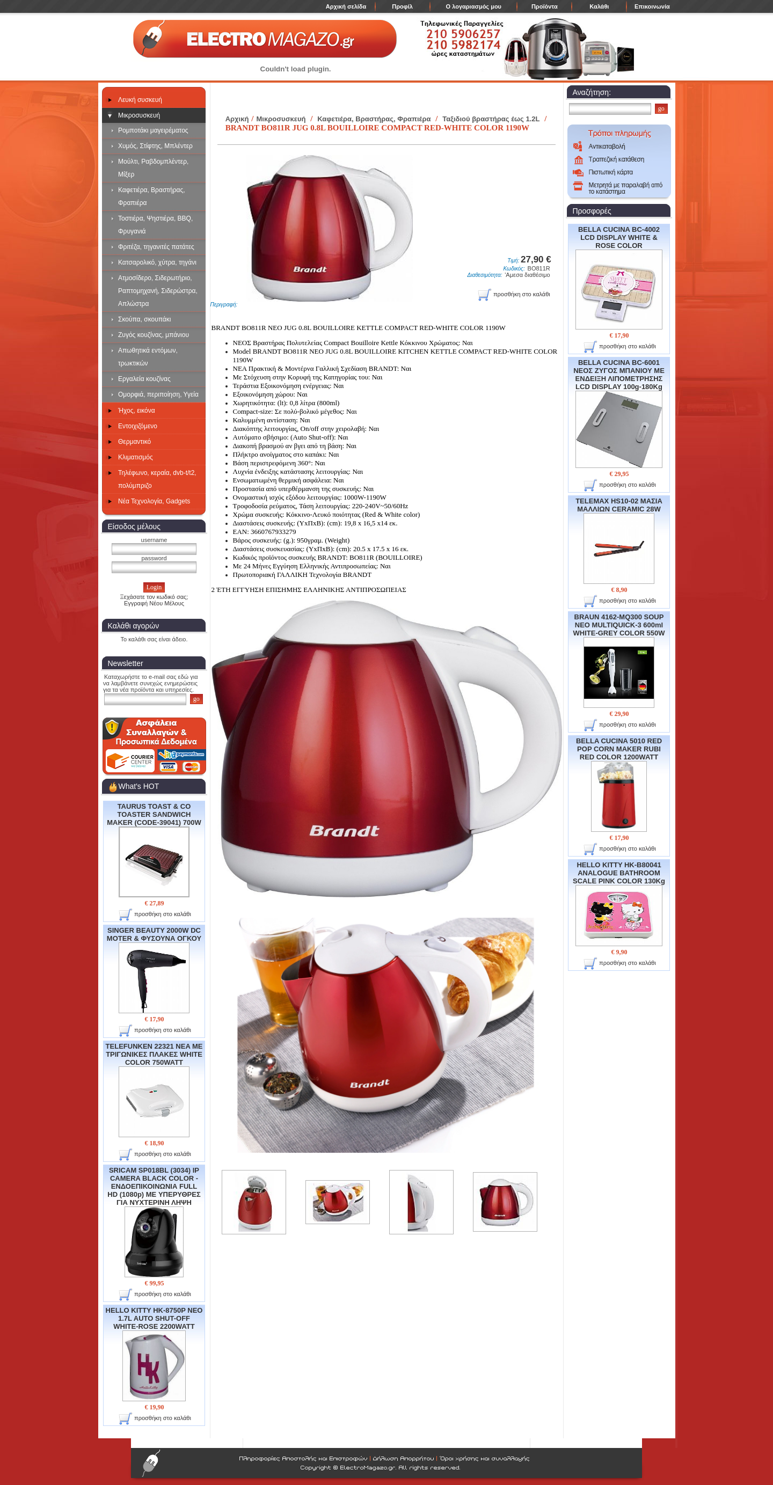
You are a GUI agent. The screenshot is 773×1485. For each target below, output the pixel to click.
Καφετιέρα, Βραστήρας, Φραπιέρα (151, 196)
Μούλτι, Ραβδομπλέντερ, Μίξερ (153, 168)
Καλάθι (599, 6)
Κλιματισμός (135, 457)
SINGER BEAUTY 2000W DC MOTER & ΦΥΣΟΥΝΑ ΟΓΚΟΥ (154, 969)
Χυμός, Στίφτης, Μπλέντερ (155, 146)
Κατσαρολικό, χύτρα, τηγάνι (157, 262)
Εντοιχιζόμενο (137, 426)
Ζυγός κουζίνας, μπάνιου (153, 335)
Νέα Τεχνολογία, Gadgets (154, 501)
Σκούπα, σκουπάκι (144, 319)
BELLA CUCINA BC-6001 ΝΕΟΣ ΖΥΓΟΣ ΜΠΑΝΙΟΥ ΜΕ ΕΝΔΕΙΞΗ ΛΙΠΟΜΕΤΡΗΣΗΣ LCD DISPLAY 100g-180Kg (619, 413)
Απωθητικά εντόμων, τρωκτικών (148, 357)
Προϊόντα (544, 6)
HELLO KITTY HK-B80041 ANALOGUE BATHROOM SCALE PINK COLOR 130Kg (619, 903)
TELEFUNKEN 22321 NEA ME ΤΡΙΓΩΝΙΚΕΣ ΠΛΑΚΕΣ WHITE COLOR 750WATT (154, 1089)
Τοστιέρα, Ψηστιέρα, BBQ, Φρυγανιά (155, 225)
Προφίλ (402, 6)
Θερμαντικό (134, 441)
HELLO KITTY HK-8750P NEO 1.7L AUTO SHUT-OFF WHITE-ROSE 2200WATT (154, 1353)
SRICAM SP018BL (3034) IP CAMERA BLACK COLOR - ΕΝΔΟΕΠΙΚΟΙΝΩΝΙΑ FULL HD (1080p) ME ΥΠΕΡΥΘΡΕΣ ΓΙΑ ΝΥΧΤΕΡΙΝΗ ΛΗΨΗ (153, 1221)
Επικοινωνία (652, 6)
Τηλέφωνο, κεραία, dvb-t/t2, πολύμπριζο (157, 479)
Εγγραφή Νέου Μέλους (154, 603)
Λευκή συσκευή (140, 100)
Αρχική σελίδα (346, 6)
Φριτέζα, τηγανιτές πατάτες (156, 247)
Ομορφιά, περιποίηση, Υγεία (158, 394)
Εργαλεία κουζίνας (144, 379)
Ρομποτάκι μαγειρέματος (153, 130)
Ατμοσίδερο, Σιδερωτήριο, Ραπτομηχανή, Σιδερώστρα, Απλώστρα (158, 291)
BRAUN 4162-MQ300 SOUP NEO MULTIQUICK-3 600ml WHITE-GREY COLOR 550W (619, 660)
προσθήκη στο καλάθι (155, 915)
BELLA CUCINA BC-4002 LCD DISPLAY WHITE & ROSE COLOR (618, 277)
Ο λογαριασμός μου (473, 6)
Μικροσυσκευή (139, 115)
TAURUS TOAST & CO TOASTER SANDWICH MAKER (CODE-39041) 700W (154, 849)
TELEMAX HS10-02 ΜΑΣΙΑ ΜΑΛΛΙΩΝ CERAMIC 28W (618, 540)
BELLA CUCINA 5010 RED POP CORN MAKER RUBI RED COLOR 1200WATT (619, 784)
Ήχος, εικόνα (136, 410)
